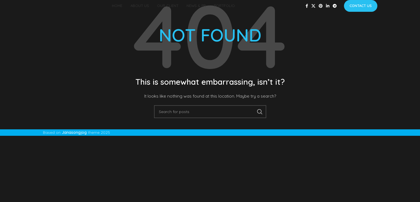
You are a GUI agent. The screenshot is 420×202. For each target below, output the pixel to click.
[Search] (210, 111)
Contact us (361, 5)
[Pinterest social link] (320, 6)
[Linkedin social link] (327, 6)
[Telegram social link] (334, 6)
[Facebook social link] (307, 6)
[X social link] (313, 6)
